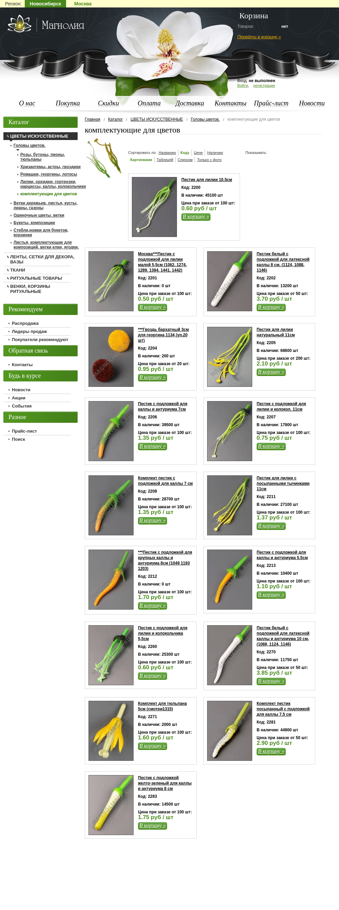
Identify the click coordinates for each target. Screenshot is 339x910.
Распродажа (25, 323)
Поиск (18, 439)
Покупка (68, 103)
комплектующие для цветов (48, 194)
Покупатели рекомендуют (40, 339)
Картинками (141, 160)
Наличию (215, 153)
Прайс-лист (271, 103)
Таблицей (165, 160)
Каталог (115, 119)
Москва (83, 3)
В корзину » (196, 216)
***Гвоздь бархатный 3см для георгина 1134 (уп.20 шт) (163, 335)
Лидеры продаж (29, 331)
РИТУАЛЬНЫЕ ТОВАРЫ (36, 278)
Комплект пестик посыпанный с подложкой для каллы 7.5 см (283, 709)
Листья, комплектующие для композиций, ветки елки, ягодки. (46, 245)
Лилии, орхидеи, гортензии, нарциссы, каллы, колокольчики (53, 184)
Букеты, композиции (34, 222)
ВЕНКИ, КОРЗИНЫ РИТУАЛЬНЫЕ (30, 289)
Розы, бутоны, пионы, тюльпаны (42, 157)
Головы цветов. (205, 119)
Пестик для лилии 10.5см (206, 179)
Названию (167, 153)
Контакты (230, 103)
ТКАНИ (17, 270)
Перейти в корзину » (259, 36)
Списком (185, 160)
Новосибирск (45, 3)
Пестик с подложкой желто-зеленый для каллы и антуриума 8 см (165, 783)
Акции (18, 397)
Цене (198, 153)
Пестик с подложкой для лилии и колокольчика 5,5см (162, 633)
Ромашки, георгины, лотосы (48, 174)
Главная (92, 119)
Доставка (190, 103)
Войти (242, 85)
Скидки (108, 103)
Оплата (149, 103)
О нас (27, 103)
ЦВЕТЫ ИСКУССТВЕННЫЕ (157, 119)
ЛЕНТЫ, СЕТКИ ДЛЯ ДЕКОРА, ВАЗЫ (42, 259)
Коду (185, 153)
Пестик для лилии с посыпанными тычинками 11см (283, 483)
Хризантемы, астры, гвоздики (50, 166)
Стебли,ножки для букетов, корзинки (41, 232)
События (22, 406)
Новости (312, 103)
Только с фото (209, 160)
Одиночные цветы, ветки (39, 215)
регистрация (264, 85)
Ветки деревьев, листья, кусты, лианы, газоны (46, 205)
